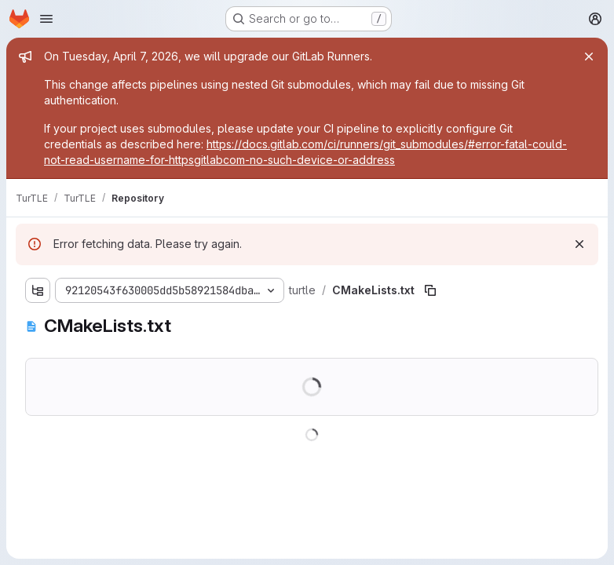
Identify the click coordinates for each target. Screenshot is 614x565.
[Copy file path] (430, 290)
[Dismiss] (579, 244)
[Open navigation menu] (46, 18)
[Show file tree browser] (37, 290)
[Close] (588, 56)
